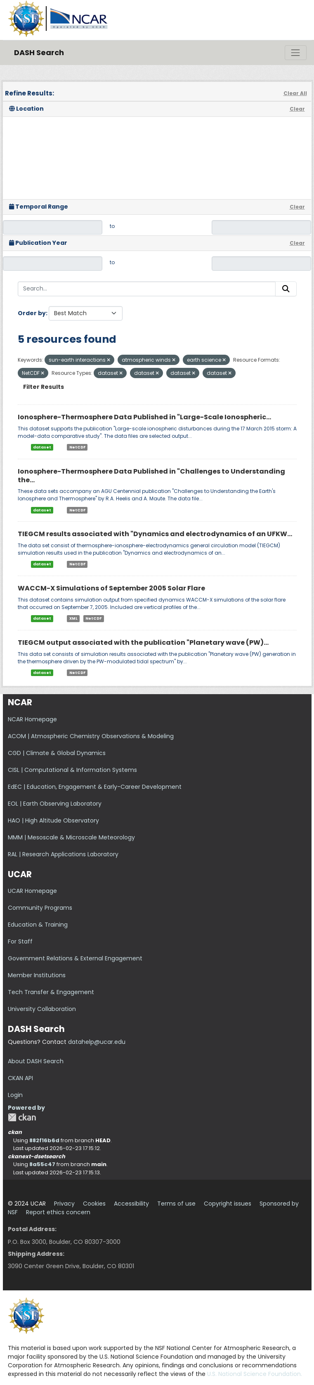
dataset (42, 447)
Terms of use (176, 1203)
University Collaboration (42, 1009)
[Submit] (286, 288)
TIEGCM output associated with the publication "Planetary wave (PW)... (143, 642)
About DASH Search (36, 1061)
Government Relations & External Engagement (75, 958)
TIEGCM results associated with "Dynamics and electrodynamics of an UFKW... (155, 534)
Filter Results (43, 387)
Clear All (295, 93)
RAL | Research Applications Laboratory (63, 854)
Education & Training (38, 924)
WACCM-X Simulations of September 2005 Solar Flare (111, 588)
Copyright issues (227, 1203)
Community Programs (40, 908)
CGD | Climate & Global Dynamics (57, 753)
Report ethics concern (58, 1212)
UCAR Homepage (32, 891)
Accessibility (131, 1203)
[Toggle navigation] (295, 52)
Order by (32, 313)
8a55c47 (42, 1164)
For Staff (20, 941)
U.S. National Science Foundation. (254, 1374)
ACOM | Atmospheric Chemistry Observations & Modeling (91, 736)
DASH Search (39, 52)
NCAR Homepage (32, 719)
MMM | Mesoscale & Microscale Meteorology (71, 837)
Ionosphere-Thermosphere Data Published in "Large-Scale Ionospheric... (144, 417)
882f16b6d (44, 1140)
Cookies (94, 1203)
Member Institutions (37, 975)
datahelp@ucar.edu (96, 1042)
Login (15, 1095)
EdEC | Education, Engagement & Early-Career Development (95, 787)
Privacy (64, 1203)
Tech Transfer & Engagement (51, 992)
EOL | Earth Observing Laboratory (55, 803)
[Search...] (147, 288)
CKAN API (20, 1078)
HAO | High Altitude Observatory (53, 820)
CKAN (22, 1117)
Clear (297, 108)
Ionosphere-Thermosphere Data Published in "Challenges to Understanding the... (151, 476)
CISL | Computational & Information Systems (72, 770)
